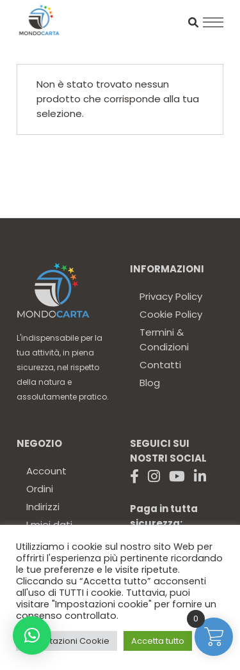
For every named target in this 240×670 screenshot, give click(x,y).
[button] (32, 635)
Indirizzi (43, 506)
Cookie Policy (171, 314)
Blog (150, 382)
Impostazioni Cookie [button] (66, 641)
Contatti (160, 364)
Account (46, 471)
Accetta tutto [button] (157, 641)
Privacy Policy (171, 296)
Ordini (39, 488)
